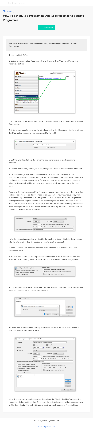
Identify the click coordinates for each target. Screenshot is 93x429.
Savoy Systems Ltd (46, 426)
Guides (7, 11)
